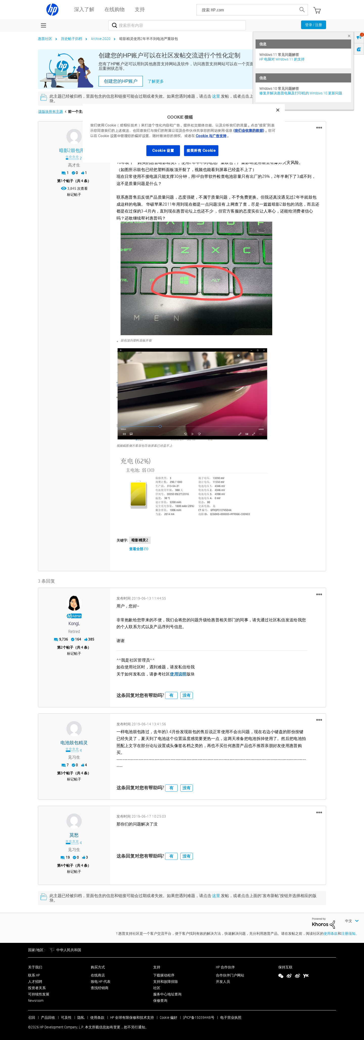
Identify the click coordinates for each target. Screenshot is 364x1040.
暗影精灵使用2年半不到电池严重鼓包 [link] (148, 38)
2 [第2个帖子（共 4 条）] (62, 647)
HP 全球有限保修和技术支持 (132, 1017)
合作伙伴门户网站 (230, 975)
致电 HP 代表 (100, 981)
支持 (156, 967)
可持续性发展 (38, 994)
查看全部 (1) (138, 549)
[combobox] (177, 25)
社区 (156, 988)
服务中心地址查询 (167, 994)
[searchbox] (246, 9)
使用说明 (178, 674)
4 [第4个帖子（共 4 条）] (62, 865)
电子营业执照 (230, 1017)
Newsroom (35, 1000)
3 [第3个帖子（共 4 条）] (62, 773)
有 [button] (171, 695)
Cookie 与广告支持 (211, 136)
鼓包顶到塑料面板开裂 (136, 340)
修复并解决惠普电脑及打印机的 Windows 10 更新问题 (300, 93)
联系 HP (34, 975)
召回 (31, 1017)
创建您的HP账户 (121, 81)
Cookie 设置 (163, 150)
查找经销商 (99, 988)
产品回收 (48, 1017)
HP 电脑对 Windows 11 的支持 (282, 59)
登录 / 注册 (313, 25)
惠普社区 (45, 38)
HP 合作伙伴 (225, 967)
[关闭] (277, 110)
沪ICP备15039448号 (198, 1017)
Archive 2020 (100, 38)
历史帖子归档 (71, 38)
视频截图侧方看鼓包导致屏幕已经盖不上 (144, 445)
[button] (319, 128)
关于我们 (35, 967)
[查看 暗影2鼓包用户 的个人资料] (74, 151)
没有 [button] (187, 695)
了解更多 (156, 81)
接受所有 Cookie (201, 150)
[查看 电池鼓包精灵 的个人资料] (74, 743)
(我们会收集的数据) (248, 130)
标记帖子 (74, 194)
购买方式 (98, 967)
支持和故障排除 (165, 981)
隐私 (80, 1017)
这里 (216, 96)
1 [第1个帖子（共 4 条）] (62, 181)
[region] (184, 133)
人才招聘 (35, 981)
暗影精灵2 (139, 540)
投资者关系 (37, 988)
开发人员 (223, 981)
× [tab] (349, 35)
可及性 (66, 1017)
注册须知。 (350, 933)
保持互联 (285, 967)
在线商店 (98, 975)
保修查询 (160, 1000)
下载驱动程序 (163, 975)
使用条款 (331, 933)
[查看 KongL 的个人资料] (74, 624)
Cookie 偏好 (168, 1017)
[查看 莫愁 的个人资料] (74, 835)
